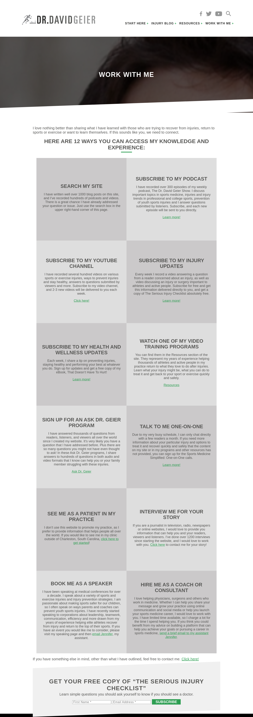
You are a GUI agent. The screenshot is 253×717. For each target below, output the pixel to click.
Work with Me (218, 23)
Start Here (135, 23)
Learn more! (171, 217)
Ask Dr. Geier (81, 471)
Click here (157, 545)
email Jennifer (102, 634)
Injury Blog (162, 23)
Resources (189, 23)
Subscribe (166, 702)
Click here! (81, 301)
